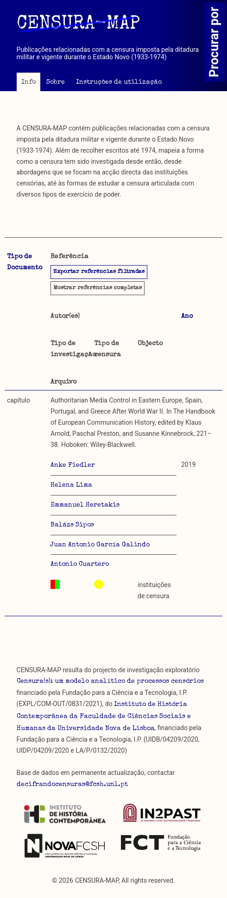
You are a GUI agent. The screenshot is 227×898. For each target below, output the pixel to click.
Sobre (55, 82)
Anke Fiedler (72, 465)
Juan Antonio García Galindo (100, 545)
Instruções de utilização (119, 82)
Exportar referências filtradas (99, 272)
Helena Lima (71, 485)
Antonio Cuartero (79, 564)
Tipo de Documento (24, 262)
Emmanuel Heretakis (85, 505)
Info (28, 82)
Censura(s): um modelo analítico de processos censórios (110, 681)
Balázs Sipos (72, 525)
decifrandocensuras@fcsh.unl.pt (72, 784)
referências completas (97, 288)
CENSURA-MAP (78, 24)
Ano (187, 316)
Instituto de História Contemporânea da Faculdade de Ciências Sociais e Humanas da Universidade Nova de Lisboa (104, 716)
